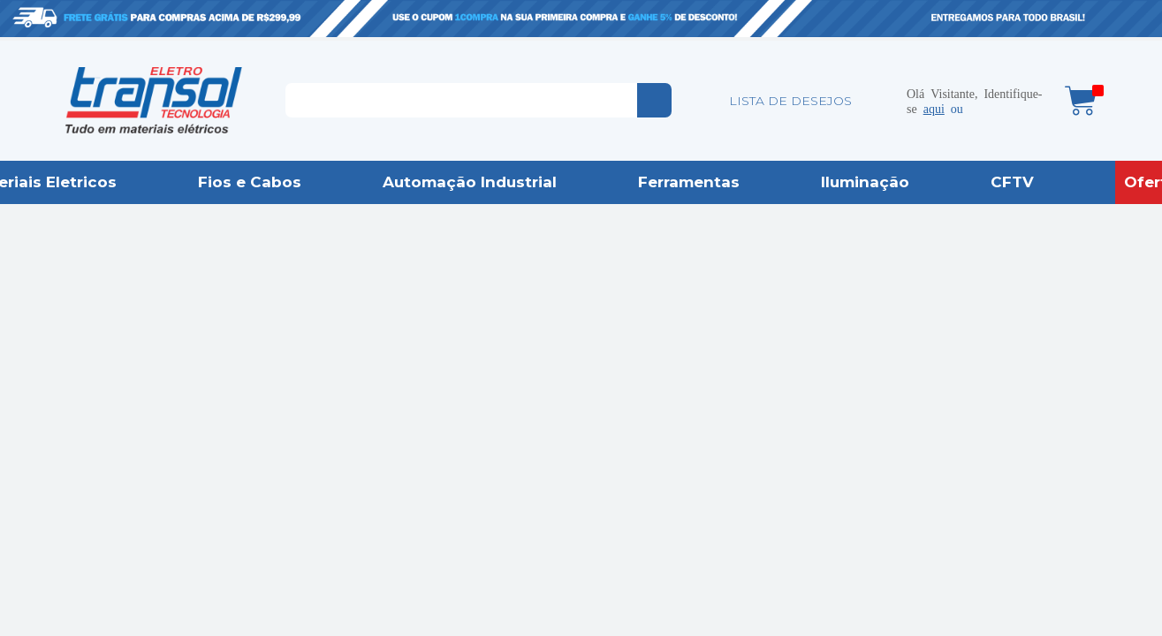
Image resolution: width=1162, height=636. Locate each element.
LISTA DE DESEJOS (790, 101)
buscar (654, 100)
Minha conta (880, 101)
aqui (934, 108)
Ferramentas (689, 182)
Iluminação (865, 182)
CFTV (1012, 182)
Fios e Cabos (249, 182)
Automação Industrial (470, 182)
